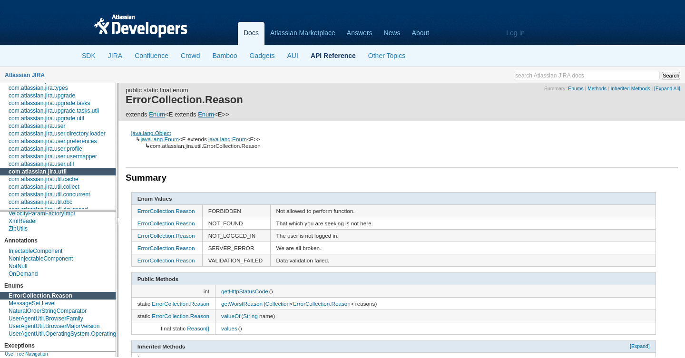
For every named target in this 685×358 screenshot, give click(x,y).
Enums (575, 88)
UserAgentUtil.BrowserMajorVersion (54, 326)
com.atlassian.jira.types (38, 88)
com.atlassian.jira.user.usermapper (53, 156)
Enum (157, 114)
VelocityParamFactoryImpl (42, 213)
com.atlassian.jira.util (38, 171)
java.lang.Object (151, 133)
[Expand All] (667, 88)
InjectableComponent (35, 251)
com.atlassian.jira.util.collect (44, 187)
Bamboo (224, 55)
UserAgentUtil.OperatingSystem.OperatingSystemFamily (80, 333)
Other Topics (386, 55)
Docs (251, 33)
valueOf (230, 316)
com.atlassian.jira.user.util (41, 164)
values (229, 328)
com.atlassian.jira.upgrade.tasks (49, 103)
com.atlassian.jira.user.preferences (53, 141)
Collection (277, 303)
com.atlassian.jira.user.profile (45, 148)
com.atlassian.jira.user (37, 126)
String (250, 316)
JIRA (115, 55)
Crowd (190, 55)
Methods (597, 88)
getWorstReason (242, 303)
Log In (515, 33)
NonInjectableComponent (41, 258)
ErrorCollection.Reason (40, 295)
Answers (359, 33)
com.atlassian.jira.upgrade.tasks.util (54, 110)
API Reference (333, 55)
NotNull (18, 266)
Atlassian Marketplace (302, 33)
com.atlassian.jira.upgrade (42, 95)
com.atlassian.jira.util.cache (43, 179)
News (392, 33)
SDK (89, 55)
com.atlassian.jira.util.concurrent (49, 194)
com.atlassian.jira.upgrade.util (46, 118)
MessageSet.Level (32, 303)
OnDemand (23, 274)
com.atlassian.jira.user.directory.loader (57, 133)
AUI (292, 55)
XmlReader (23, 221)
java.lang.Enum (159, 139)
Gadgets (262, 55)
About (421, 33)
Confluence (151, 55)
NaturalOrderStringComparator (48, 311)
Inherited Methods (630, 88)
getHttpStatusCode (244, 291)
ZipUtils (18, 228)
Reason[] (198, 328)
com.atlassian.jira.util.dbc (40, 202)
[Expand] (640, 346)
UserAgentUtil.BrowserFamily (46, 318)
